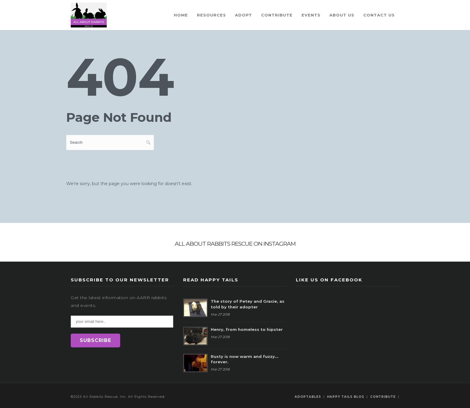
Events (311, 15)
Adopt (243, 15)
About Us (341, 15)
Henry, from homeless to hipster (247, 329)
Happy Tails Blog (345, 397)
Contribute (277, 15)
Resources (211, 15)
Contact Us (379, 15)
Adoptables (308, 397)
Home (181, 15)
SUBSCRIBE (95, 340)
